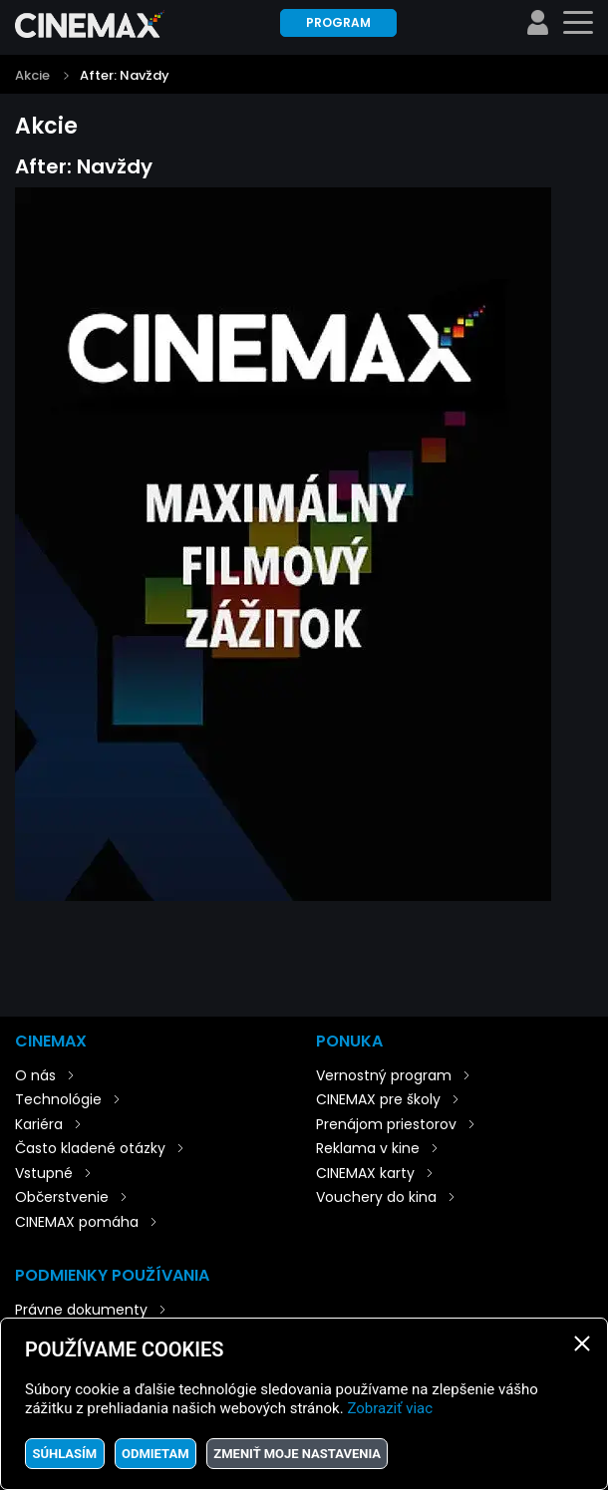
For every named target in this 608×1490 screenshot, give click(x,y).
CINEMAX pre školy (378, 1099)
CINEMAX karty (365, 1173)
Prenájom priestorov (386, 1124)
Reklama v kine (368, 1148)
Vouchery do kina (376, 1197)
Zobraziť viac (390, 1408)
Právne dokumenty (81, 1310)
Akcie (32, 75)
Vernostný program (384, 1075)
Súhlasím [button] (64, 1453)
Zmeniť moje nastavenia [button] (297, 1453)
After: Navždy (124, 75)
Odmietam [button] (155, 1453)
